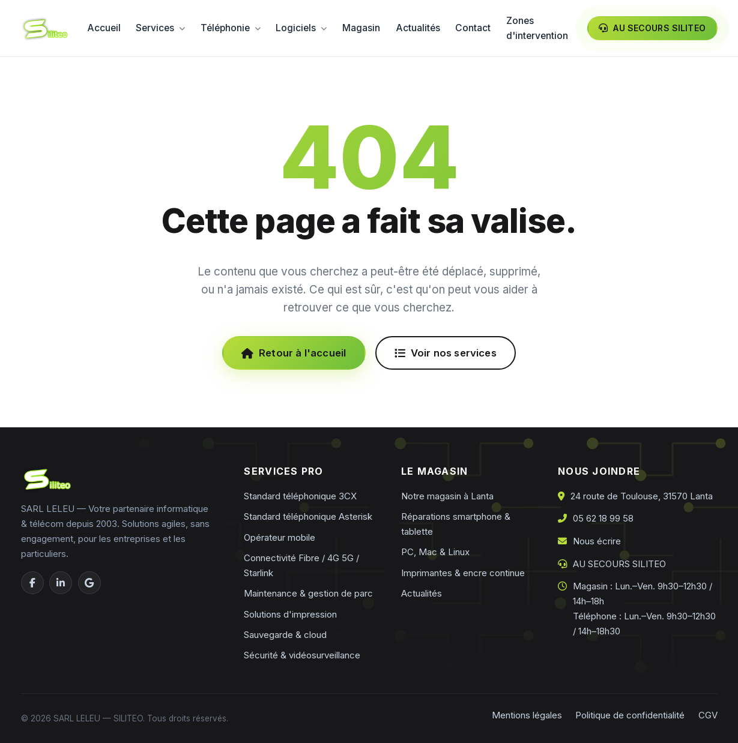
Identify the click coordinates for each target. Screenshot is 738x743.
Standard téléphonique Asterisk (308, 516)
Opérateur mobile (279, 537)
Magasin (361, 28)
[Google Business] (89, 582)
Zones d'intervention (537, 28)
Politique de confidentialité (630, 715)
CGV (708, 715)
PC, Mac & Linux (435, 552)
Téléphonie (231, 28)
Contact (473, 28)
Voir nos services (446, 353)
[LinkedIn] (60, 582)
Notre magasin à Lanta (447, 496)
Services (160, 28)
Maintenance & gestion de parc (308, 593)
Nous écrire (597, 541)
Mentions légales (527, 715)
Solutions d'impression (290, 614)
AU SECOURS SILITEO (619, 564)
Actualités (418, 28)
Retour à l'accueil (293, 353)
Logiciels (301, 28)
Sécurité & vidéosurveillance (302, 655)
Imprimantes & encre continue (463, 573)
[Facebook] (32, 582)
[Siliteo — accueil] (44, 28)
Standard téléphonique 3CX (300, 496)
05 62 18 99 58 (603, 518)
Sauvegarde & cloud (285, 634)
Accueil (104, 28)
